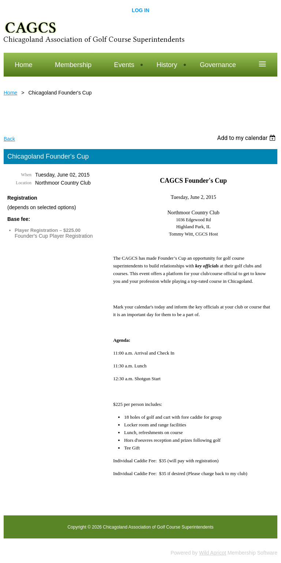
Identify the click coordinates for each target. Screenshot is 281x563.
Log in (140, 10)
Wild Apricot (212, 553)
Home (10, 93)
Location (23, 182)
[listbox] (247, 137)
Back (9, 139)
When (26, 174)
